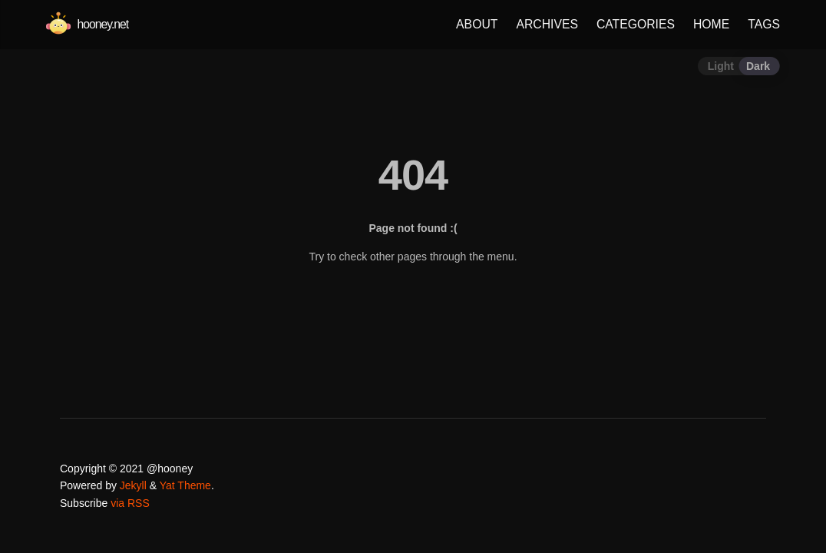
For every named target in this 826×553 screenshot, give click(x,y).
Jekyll (133, 485)
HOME (711, 24)
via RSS (130, 503)
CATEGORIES (635, 24)
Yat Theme (185, 485)
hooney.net (87, 24)
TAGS (764, 24)
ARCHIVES (547, 24)
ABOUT (476, 24)
